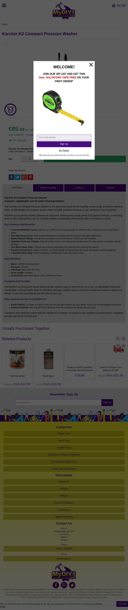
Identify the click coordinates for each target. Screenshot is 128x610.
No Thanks (64, 150)
